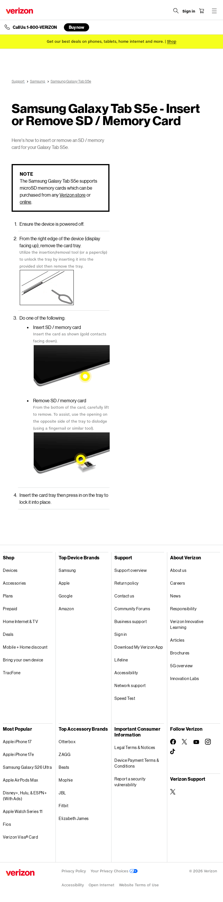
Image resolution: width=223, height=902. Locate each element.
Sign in (120, 634)
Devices (10, 570)
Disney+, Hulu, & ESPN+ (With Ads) (25, 795)
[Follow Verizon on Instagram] (208, 742)
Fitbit (63, 805)
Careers (177, 583)
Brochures (180, 652)
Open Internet (101, 885)
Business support (130, 621)
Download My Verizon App (138, 647)
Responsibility (183, 608)
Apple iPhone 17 (17, 741)
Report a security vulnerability (130, 781)
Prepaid (10, 608)
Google (65, 595)
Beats (64, 767)
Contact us (124, 595)
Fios (7, 824)
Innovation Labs (184, 678)
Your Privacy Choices (114, 871)
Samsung (67, 570)
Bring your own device (23, 659)
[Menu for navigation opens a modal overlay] (214, 10)
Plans (8, 595)
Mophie (66, 780)
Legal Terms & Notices (134, 747)
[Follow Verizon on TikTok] (173, 752)
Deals (8, 634)
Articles (177, 640)
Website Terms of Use (139, 885)
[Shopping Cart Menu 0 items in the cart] (201, 10)
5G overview (181, 665)
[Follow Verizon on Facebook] (173, 742)
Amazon (66, 608)
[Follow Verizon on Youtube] (196, 742)
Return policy (126, 583)
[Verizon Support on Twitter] (173, 792)
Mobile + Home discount (25, 647)
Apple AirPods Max (20, 780)
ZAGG (64, 754)
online (25, 201)
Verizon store (73, 195)
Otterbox (67, 741)
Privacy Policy (74, 871)
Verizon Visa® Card (20, 837)
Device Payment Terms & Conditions (136, 763)
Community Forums (132, 608)
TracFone (11, 672)
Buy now (76, 27)
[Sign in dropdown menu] (188, 11)
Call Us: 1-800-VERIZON (35, 27)
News (175, 595)
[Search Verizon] (176, 10)
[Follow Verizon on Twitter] (185, 742)
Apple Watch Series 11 (23, 811)
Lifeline (121, 659)
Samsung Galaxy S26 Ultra (27, 767)
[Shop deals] (171, 41)
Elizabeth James (74, 818)
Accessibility (126, 672)
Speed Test (124, 698)
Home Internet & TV (20, 621)
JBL (62, 792)
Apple (64, 583)
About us (178, 570)
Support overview (130, 570)
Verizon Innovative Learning (186, 624)
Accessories (14, 583)
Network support (130, 685)
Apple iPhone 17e (18, 754)
